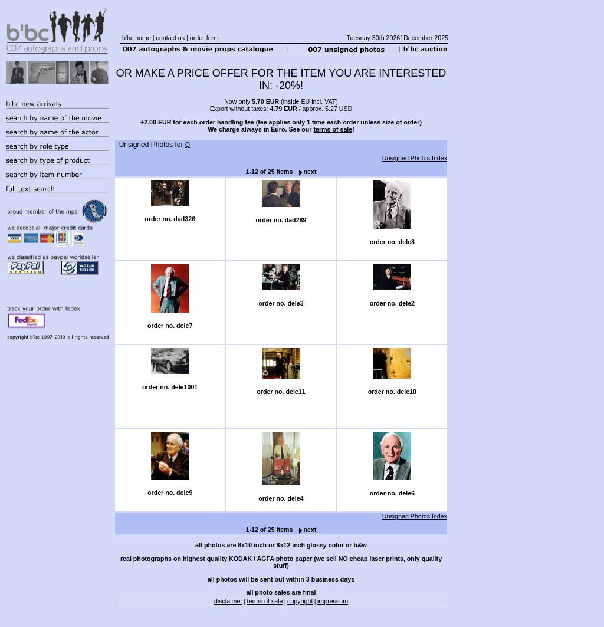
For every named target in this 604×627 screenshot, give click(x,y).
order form (204, 37)
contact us (170, 37)
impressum (332, 601)
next (305, 171)
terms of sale (332, 129)
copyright (300, 601)
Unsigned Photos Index (414, 158)
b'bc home (136, 37)
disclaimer (228, 601)
